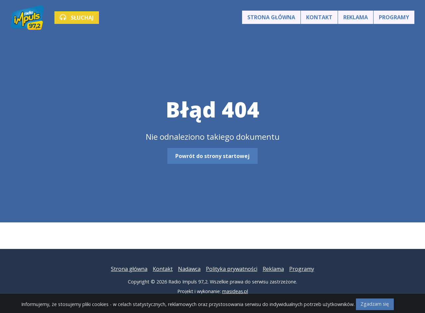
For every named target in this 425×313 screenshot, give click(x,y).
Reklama (355, 17)
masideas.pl (235, 291)
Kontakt (319, 17)
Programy (394, 17)
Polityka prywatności (231, 269)
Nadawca (189, 269)
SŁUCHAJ (77, 17)
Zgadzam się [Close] (375, 307)
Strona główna (271, 17)
